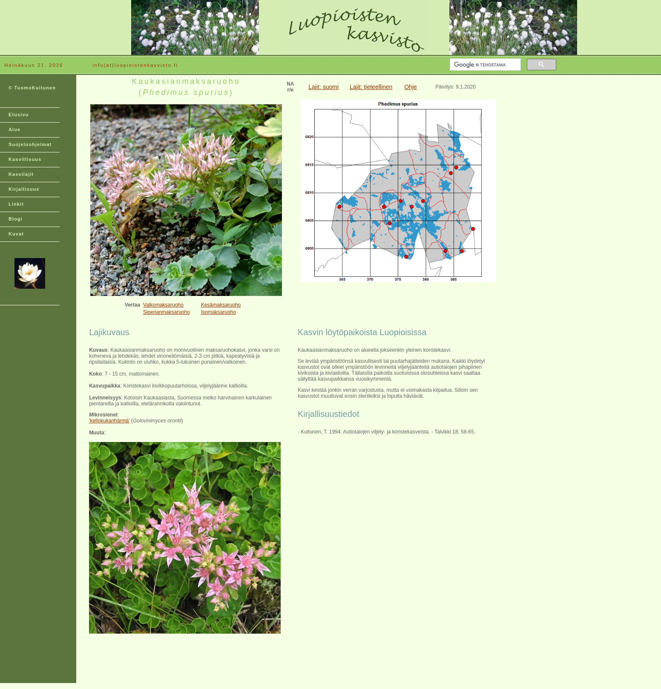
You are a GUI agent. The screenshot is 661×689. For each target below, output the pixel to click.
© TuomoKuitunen (32, 87)
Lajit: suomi (323, 86)
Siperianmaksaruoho (166, 312)
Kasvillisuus (25, 159)
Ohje (410, 86)
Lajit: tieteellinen (371, 86)
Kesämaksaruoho (221, 305)
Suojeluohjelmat (30, 144)
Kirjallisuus (24, 189)
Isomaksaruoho (218, 312)
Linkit (16, 204)
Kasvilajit (21, 174)
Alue (14, 129)
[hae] (484, 65)
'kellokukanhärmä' (109, 421)
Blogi (16, 218)
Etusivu (19, 114)
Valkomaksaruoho (163, 305)
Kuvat (16, 233)
